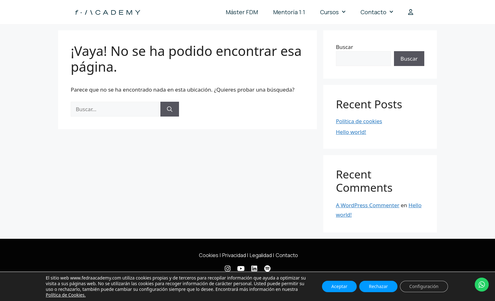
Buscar (344, 47)
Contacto (377, 12)
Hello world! (351, 131)
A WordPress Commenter (367, 205)
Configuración (423, 286)
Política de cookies (359, 121)
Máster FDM (242, 12)
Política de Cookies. (66, 295)
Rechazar (378, 286)
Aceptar (339, 286)
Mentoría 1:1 (289, 12)
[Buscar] (169, 109)
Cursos (332, 12)
